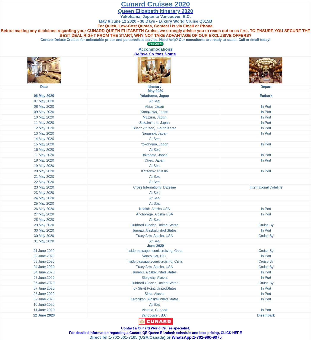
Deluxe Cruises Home (155, 54)
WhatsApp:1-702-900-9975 (197, 337)
